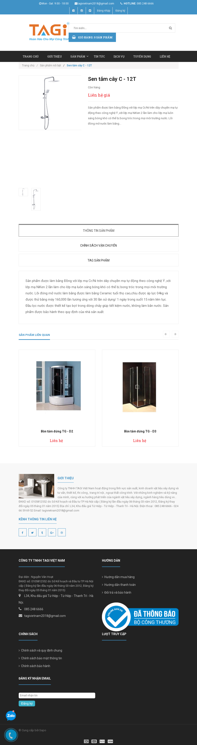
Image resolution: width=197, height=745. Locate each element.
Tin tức (99, 56)
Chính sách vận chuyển (98, 245)
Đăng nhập (103, 10)
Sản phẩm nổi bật (50, 65)
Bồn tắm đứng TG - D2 (57, 431)
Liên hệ (165, 56)
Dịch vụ (119, 56)
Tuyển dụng (142, 56)
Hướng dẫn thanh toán (119, 584)
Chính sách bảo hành (34, 666)
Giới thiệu (54, 56)
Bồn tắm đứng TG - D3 (140, 431)
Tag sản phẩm (98, 260)
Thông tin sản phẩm (98, 230)
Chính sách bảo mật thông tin (40, 658)
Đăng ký (120, 10)
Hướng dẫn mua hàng (118, 577)
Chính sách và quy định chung (40, 650)
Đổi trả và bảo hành (116, 592)
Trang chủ (31, 56)
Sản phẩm (79, 56)
